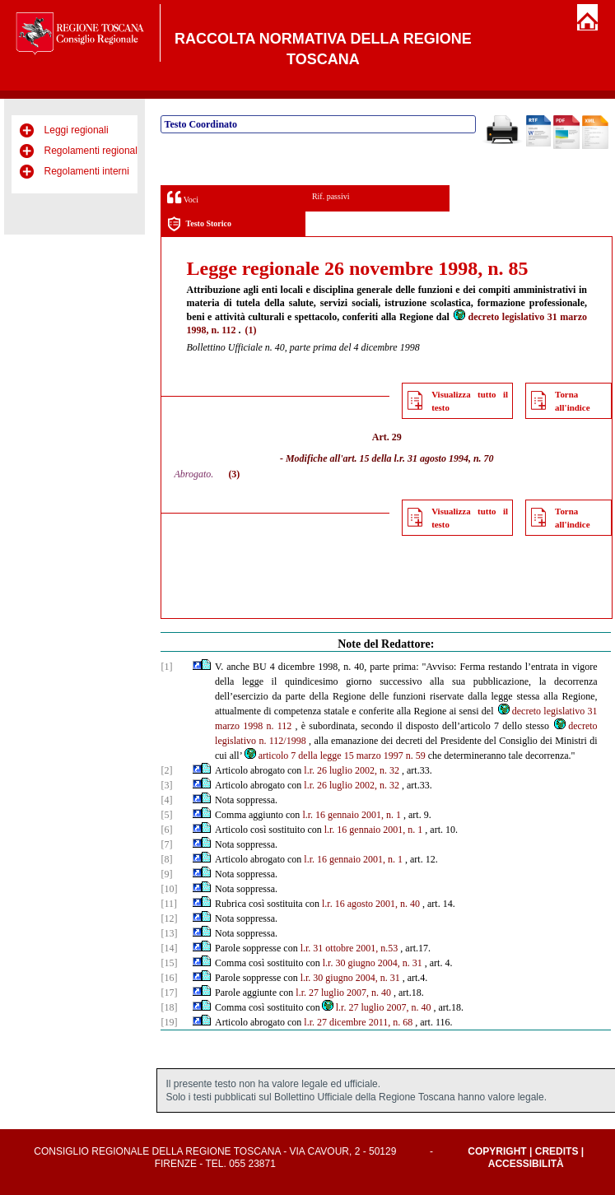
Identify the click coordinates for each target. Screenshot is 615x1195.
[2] (166, 770)
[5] (166, 815)
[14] (169, 948)
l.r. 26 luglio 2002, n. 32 (351, 770)
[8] (166, 859)
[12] (169, 918)
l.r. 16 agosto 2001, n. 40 (371, 903)
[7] (166, 844)
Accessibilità (526, 1163)
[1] (166, 666)
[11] (169, 903)
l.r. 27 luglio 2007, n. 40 (343, 992)
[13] (169, 933)
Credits (557, 1151)
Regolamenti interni (86, 171)
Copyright (497, 1151)
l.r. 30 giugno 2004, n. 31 (372, 963)
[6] (166, 829)
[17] (169, 992)
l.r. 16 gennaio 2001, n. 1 (351, 815)
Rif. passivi (331, 196)
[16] (169, 977)
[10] (169, 889)
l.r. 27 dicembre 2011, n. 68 (358, 1022)
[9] (166, 874)
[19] (169, 1022)
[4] (166, 800)
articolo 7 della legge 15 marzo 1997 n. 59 (334, 755)
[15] (169, 963)
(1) (251, 330)
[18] (169, 1007)
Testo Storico (199, 224)
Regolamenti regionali (92, 150)
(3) (234, 474)
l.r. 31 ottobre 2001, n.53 (349, 948)
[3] (166, 785)
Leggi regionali (76, 130)
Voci (182, 197)
